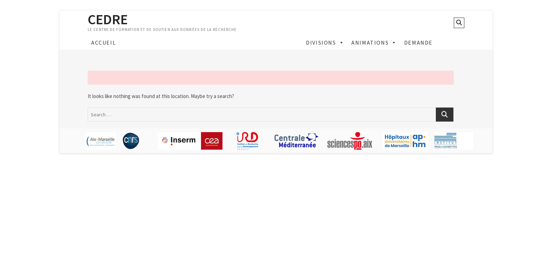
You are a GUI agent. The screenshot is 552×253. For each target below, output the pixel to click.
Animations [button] (374, 42)
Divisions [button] (325, 42)
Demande (418, 42)
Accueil (103, 42)
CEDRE (108, 19)
